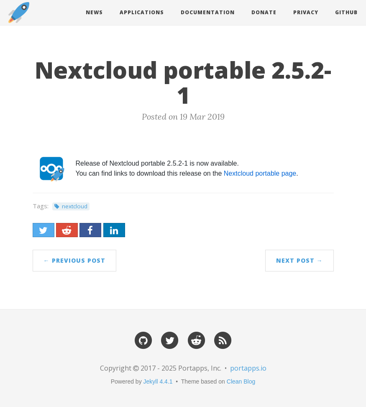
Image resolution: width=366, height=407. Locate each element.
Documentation (208, 12)
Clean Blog (241, 381)
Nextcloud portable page (260, 173)
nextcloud (74, 206)
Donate (263, 12)
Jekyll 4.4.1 (158, 381)
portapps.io (248, 368)
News (94, 12)
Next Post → (299, 260)
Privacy (305, 12)
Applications (142, 12)
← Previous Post (74, 260)
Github (346, 12)
